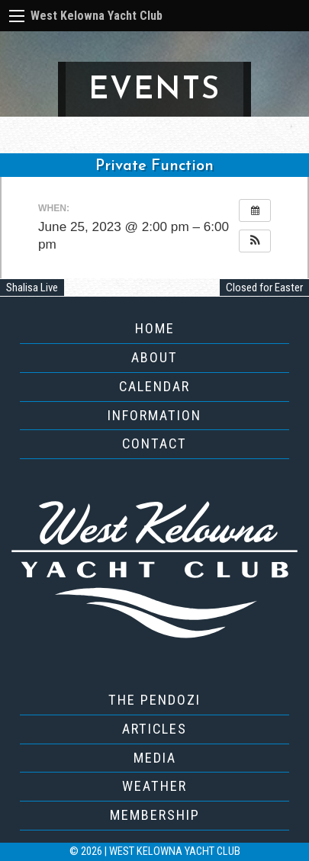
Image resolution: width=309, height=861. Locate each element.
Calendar (154, 386)
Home (155, 328)
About (154, 357)
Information (154, 415)
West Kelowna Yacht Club (97, 15)
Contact (154, 443)
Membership (155, 815)
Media (155, 758)
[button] (255, 241)
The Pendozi (154, 700)
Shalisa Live (32, 287)
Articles (154, 729)
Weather (154, 786)
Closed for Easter (264, 287)
